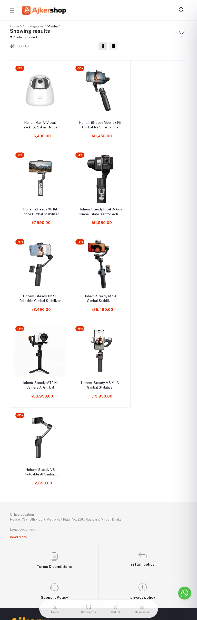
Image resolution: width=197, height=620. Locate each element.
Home (14, 26)
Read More (18, 360)
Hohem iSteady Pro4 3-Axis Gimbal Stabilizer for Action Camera (40, 209)
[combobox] (56, 47)
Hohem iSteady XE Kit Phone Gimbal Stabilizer (157, 123)
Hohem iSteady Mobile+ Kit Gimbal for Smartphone (98, 123)
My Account (20, 544)
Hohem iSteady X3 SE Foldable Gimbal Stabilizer (98, 209)
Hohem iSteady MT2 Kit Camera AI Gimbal (39, 294)
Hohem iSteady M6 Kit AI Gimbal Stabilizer (98, 294)
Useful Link (19, 511)
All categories (33, 26)
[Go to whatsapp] (184, 593)
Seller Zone (19, 561)
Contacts (18, 527)
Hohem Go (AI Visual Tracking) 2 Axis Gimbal (39, 123)
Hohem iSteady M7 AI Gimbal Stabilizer (157, 209)
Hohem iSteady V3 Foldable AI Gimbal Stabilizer (157, 294)
